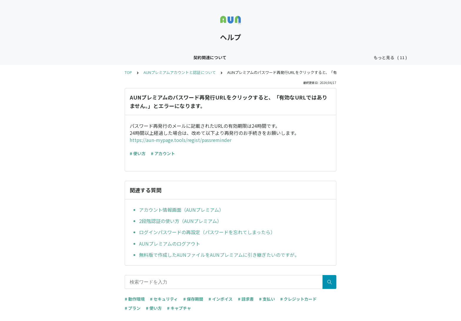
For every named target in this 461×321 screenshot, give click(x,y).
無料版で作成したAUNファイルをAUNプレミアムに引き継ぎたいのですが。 (219, 254)
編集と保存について (174, 57)
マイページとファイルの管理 (326, 57)
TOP (128, 72)
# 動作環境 (135, 299)
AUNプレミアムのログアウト (169, 243)
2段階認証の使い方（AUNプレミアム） (180, 220)
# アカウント (163, 153)
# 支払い (267, 299)
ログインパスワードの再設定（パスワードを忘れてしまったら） (207, 232)
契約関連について (85, 57)
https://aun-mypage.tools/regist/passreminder (180, 139)
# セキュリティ (164, 299)
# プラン (133, 308)
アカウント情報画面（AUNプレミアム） (181, 209)
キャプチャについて (128, 57)
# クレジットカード (298, 299)
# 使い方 (138, 153)
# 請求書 (246, 299)
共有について (213, 57)
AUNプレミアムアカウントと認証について (179, 72)
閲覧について (246, 57)
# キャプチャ (179, 308)
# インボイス (220, 299)
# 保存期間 (193, 299)
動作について (279, 57)
